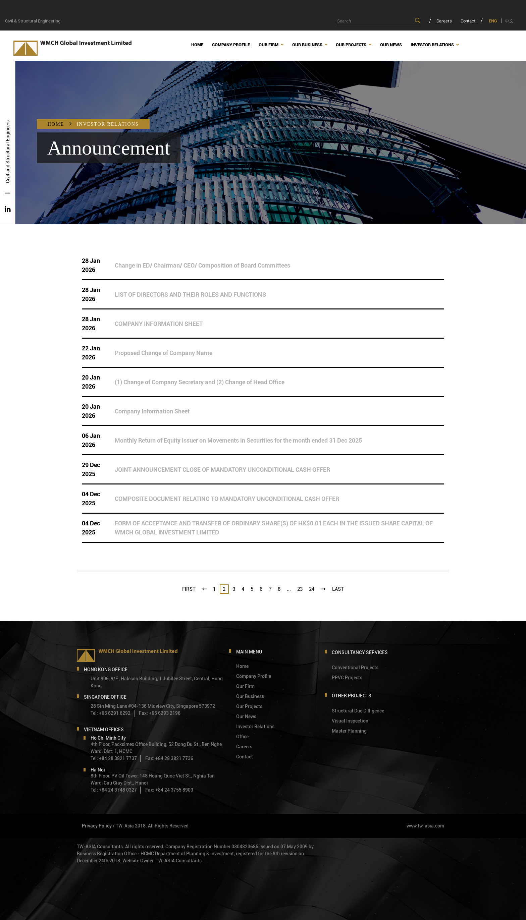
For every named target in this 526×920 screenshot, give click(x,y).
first (189, 589)
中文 (509, 20)
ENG (493, 20)
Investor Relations (108, 124)
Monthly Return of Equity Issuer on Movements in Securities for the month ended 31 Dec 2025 (238, 440)
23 (300, 589)
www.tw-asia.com (425, 825)
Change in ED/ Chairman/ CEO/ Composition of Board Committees (202, 265)
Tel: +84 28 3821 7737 (114, 758)
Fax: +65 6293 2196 (159, 713)
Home (56, 124)
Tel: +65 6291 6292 (110, 713)
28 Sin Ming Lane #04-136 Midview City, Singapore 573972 (153, 706)
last (338, 589)
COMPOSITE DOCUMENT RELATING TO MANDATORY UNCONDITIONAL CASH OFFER (227, 498)
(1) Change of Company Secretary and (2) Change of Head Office (199, 382)
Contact (468, 20)
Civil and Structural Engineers (7, 151)
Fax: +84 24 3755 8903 (169, 790)
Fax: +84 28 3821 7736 (169, 758)
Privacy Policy (97, 825)
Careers (444, 20)
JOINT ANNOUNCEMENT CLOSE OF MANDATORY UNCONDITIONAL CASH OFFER (222, 469)
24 (311, 589)
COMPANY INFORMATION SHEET (159, 323)
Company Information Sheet (152, 411)
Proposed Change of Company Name (163, 352)
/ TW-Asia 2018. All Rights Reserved (151, 825)
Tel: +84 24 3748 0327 (114, 790)
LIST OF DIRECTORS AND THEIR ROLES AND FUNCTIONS (190, 294)
